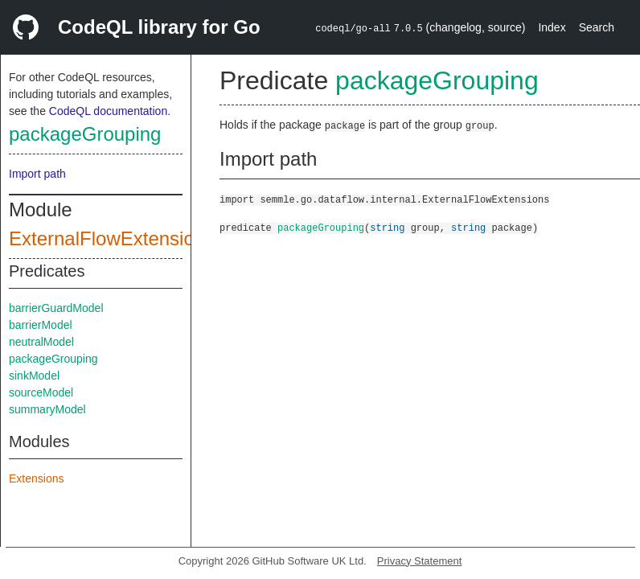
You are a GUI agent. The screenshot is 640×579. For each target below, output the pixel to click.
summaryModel (47, 409)
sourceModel (41, 392)
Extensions (36, 478)
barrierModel (40, 324)
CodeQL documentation (108, 111)
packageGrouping (85, 134)
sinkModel (34, 375)
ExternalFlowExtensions (112, 238)
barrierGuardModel (56, 308)
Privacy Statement (419, 561)
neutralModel (41, 341)
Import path (37, 173)
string (387, 227)
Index (551, 27)
